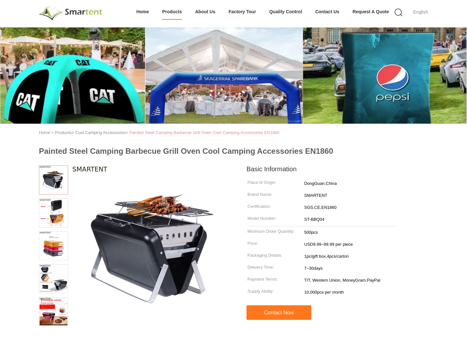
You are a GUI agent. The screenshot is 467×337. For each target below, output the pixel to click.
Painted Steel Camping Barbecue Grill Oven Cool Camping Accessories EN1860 (204, 132)
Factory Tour (242, 11)
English (420, 12)
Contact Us (327, 11)
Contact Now (279, 312)
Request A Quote (371, 11)
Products (172, 11)
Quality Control (285, 11)
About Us (205, 11)
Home (142, 11)
